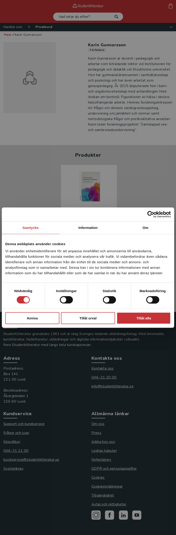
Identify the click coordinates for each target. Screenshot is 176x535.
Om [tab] (145, 227)
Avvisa (32, 318)
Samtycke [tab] (30, 227)
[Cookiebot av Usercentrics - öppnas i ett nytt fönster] (151, 214)
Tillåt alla (143, 318)
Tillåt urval (88, 318)
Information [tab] (88, 227)
